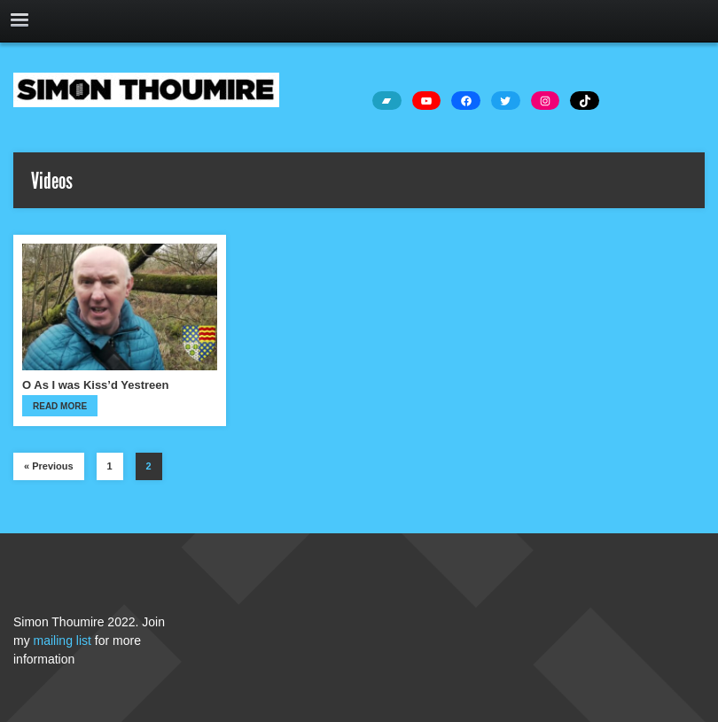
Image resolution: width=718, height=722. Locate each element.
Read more (60, 406)
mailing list (62, 640)
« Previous (49, 466)
